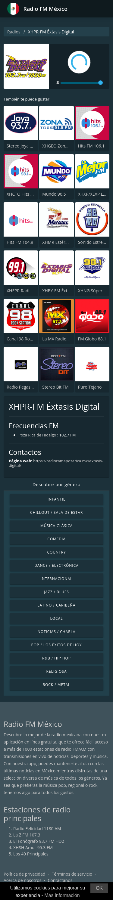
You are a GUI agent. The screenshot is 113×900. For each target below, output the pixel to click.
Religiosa (56, 671)
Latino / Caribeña (56, 605)
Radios (13, 32)
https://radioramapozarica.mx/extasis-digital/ (56, 463)
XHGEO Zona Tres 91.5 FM (67, 146)
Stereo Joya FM (21, 146)
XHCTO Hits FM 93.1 (26, 194)
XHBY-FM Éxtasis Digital (65, 290)
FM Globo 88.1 (92, 339)
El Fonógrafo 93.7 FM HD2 (38, 841)
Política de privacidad (24, 874)
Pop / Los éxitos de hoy (56, 644)
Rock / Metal (57, 684)
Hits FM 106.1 (91, 146)
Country (56, 552)
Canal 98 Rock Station (28, 339)
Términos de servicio (72, 874)
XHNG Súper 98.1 (95, 290)
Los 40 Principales (31, 854)
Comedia (56, 539)
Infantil (56, 499)
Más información (62, 895)
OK (99, 888)
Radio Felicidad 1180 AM (37, 828)
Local (56, 618)
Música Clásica (56, 525)
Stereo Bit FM (55, 387)
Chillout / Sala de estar (56, 512)
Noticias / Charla (57, 631)
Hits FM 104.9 (20, 242)
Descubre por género (56, 484)
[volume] (82, 83)
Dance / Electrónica (56, 565)
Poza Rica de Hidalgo (37, 435)
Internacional (56, 578)
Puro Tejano (90, 387)
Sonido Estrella (92, 242)
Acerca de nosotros (22, 880)
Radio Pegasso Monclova (31, 387)
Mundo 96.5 (54, 194)
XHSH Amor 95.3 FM (33, 847)
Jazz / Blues (56, 591)
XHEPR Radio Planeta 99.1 (32, 290)
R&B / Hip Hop (56, 658)
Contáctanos (60, 880)
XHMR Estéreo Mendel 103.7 (70, 242)
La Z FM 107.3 (26, 835)
